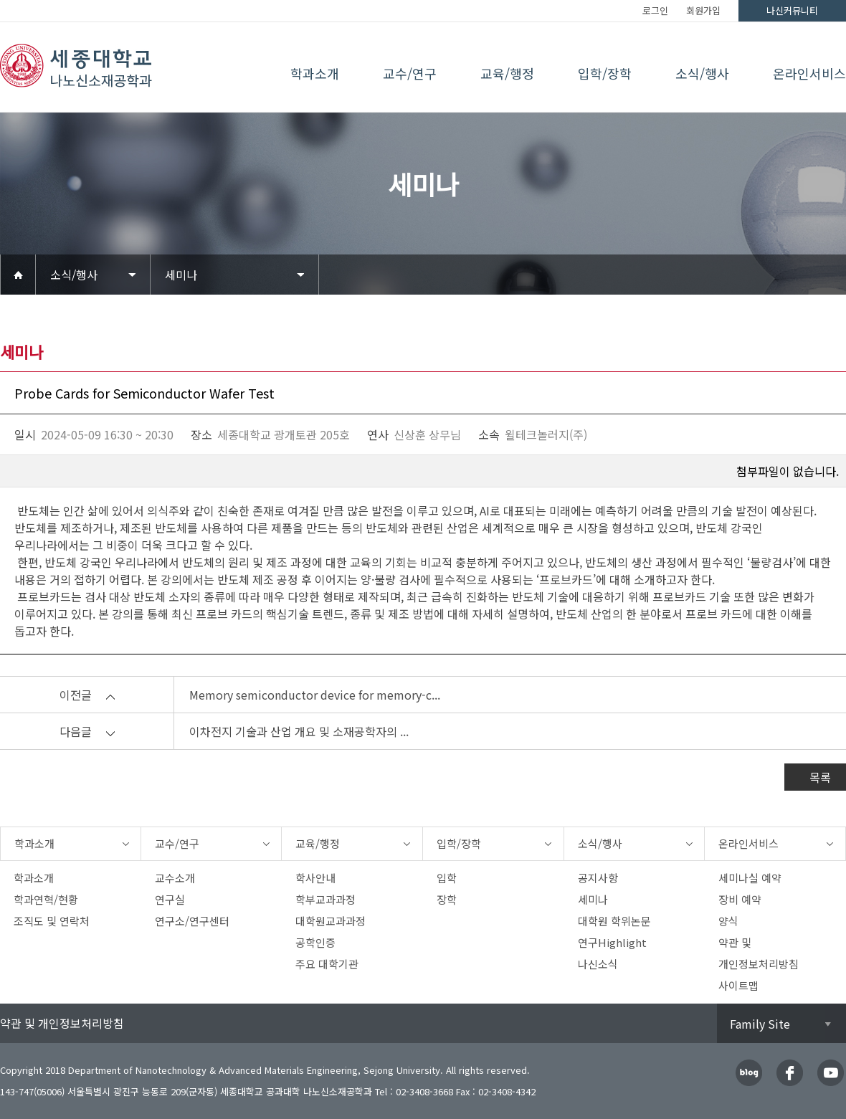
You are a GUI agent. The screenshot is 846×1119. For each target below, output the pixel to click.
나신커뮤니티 (792, 10)
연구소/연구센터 (192, 920)
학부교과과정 (325, 899)
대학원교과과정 (330, 920)
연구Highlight (612, 942)
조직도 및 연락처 (52, 920)
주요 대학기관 (326, 963)
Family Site (760, 1023)
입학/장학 (605, 73)
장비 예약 (739, 899)
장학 (447, 899)
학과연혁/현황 (46, 899)
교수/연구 (410, 73)
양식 (728, 920)
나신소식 (598, 963)
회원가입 (703, 10)
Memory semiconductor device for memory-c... (314, 694)
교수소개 (175, 877)
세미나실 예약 (749, 877)
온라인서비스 (809, 73)
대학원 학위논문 (614, 920)
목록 (820, 777)
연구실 (170, 899)
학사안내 (315, 877)
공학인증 (315, 942)
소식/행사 (702, 73)
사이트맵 (738, 985)
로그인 (655, 10)
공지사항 (598, 877)
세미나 (181, 274)
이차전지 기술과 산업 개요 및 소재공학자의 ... (299, 731)
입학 (447, 877)
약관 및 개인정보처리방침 (62, 1023)
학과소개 (314, 73)
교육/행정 (507, 73)
